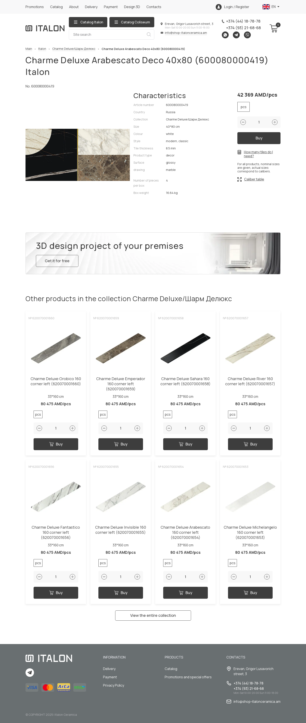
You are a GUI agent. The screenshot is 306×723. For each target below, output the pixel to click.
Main (29, 49)
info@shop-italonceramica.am (186, 33)
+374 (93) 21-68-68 (243, 27)
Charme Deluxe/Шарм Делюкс (73, 49)
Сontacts (153, 6)
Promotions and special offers (188, 677)
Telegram (236, 34)
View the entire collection (153, 615)
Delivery (91, 6)
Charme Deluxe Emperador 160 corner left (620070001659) (120, 383)
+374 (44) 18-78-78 (243, 21)
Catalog (56, 6)
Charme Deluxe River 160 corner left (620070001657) (250, 381)
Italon (42, 49)
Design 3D (132, 6)
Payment (111, 6)
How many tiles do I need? (258, 154)
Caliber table (254, 179)
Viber (247, 34)
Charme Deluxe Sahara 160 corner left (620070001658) (185, 381)
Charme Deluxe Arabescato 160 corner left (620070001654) (185, 532)
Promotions (35, 6)
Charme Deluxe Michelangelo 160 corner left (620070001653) (250, 532)
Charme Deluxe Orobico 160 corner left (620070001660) (56, 381)
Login (228, 7)
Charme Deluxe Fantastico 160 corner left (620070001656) (56, 532)
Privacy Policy (113, 685)
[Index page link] (45, 28)
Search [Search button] (149, 34)
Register (242, 7)
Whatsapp (225, 34)
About (74, 6)
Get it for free (57, 260)
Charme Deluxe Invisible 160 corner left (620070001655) (120, 530)
